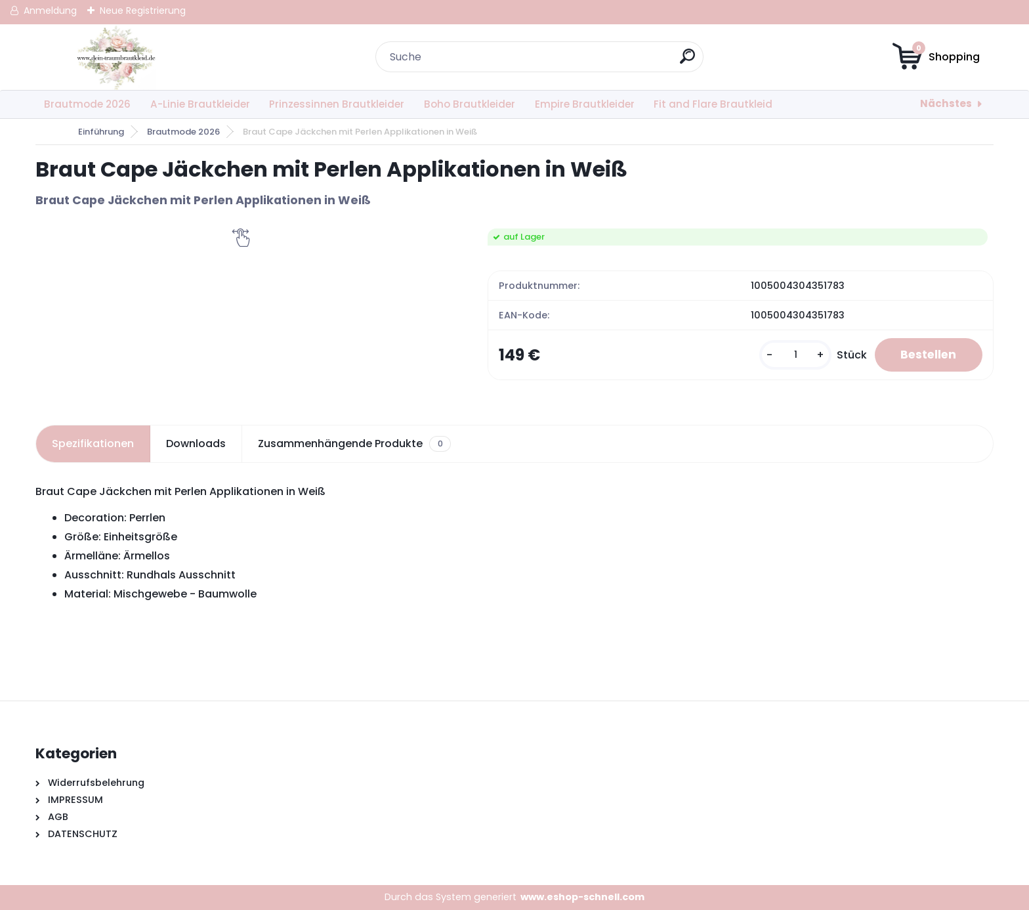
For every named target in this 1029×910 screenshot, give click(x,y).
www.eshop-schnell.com (582, 896)
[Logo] (115, 57)
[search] (687, 61)
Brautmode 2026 (87, 104)
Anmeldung (50, 10)
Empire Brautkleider (585, 104)
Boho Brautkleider (469, 104)
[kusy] (793, 355)
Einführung (101, 131)
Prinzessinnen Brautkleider (336, 104)
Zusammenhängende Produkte (354, 444)
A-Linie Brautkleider (200, 104)
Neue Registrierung (143, 10)
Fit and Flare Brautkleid (713, 104)
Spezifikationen (93, 443)
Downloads (196, 443)
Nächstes (946, 103)
